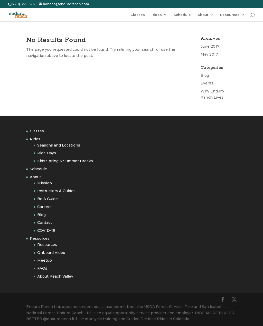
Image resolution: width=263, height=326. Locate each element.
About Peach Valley (55, 276)
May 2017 (209, 54)
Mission (44, 183)
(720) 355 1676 (23, 4)
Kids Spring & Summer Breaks (65, 161)
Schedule (182, 15)
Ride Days (46, 153)
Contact (44, 222)
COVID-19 (46, 230)
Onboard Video (51, 252)
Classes (137, 15)
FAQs (42, 268)
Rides (157, 15)
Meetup (44, 260)
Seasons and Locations (58, 145)
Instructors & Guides (56, 190)
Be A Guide (47, 198)
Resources (229, 15)
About (203, 15)
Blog (205, 75)
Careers (44, 206)
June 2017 (210, 46)
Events (207, 83)
